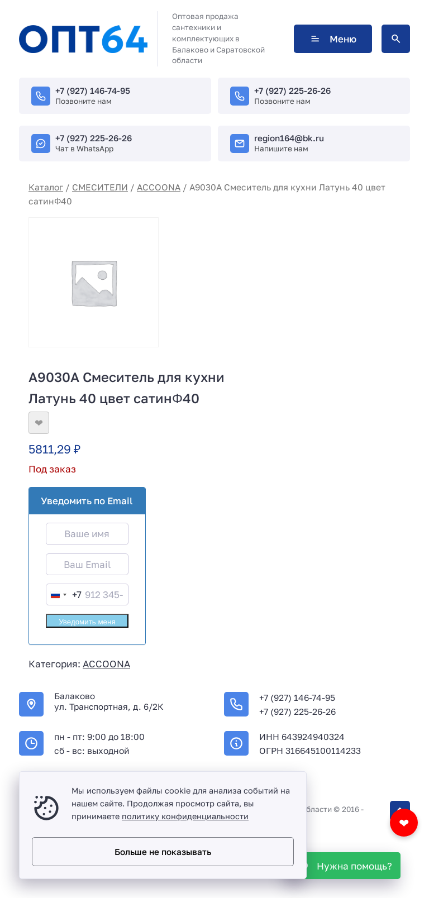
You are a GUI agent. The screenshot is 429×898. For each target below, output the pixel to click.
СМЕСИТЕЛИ (100, 187)
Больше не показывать (163, 852)
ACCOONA (158, 187)
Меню (332, 39)
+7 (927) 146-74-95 (92, 90)
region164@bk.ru (289, 138)
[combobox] (64, 594)
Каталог (45, 187)
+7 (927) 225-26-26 (292, 90)
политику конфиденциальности (185, 816)
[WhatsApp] (344, 865)
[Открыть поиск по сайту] (396, 39)
